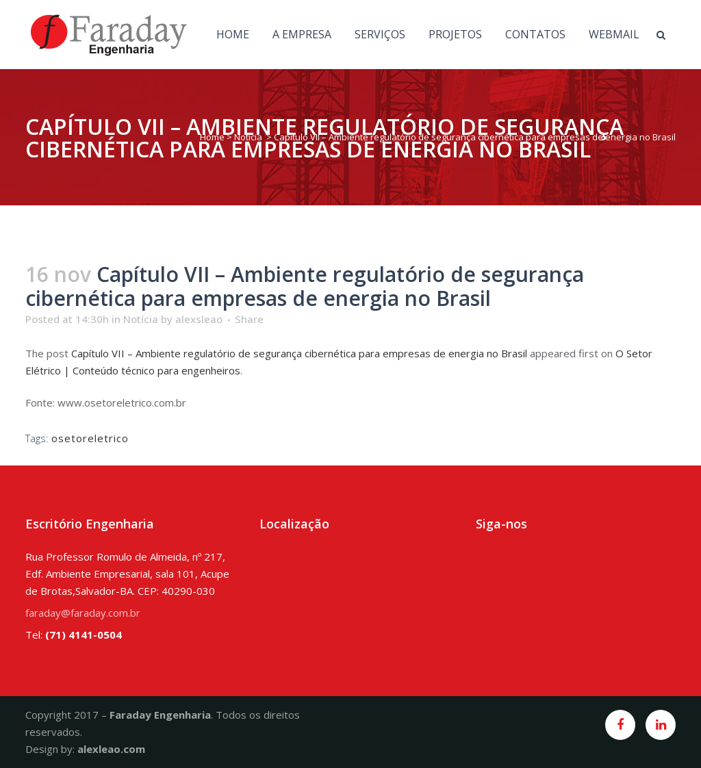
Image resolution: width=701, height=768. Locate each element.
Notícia (248, 137)
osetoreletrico (90, 438)
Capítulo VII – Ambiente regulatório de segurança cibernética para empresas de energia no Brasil (299, 353)
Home (212, 137)
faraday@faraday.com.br (82, 612)
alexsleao (198, 319)
